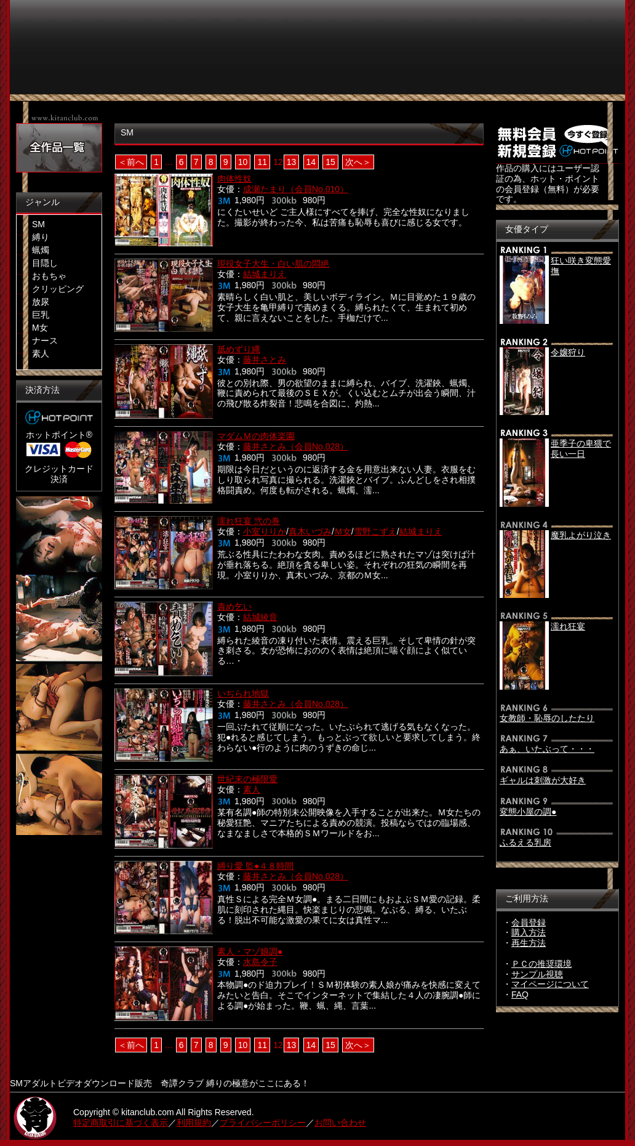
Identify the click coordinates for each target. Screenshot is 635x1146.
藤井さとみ (264, 360)
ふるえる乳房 (525, 842)
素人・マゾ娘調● (249, 951)
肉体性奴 (234, 179)
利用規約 (194, 1123)
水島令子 (260, 962)
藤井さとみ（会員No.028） (295, 446)
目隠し (45, 263)
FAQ (520, 994)
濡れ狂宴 (568, 626)
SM (38, 224)
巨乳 (40, 315)
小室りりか (264, 531)
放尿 (40, 302)
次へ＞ (358, 162)
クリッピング (58, 289)
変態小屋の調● (528, 812)
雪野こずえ (375, 531)
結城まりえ (264, 274)
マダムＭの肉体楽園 (256, 436)
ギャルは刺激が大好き (543, 780)
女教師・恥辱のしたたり (547, 718)
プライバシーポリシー (263, 1123)
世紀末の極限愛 (247, 779)
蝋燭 (40, 250)
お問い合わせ (340, 1123)
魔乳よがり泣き (581, 535)
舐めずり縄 (238, 349)
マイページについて (550, 984)
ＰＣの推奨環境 (541, 964)
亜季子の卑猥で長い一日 (581, 448)
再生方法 (528, 943)
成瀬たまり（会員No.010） (295, 189)
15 (330, 162)
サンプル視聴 (537, 974)
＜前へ (131, 162)
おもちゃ (49, 276)
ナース (45, 340)
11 (262, 162)
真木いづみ (310, 531)
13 (292, 162)
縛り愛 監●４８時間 (255, 866)
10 (243, 162)
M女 (40, 328)
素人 (40, 353)
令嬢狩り (568, 352)
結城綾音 (260, 617)
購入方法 (528, 932)
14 (311, 162)
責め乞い (234, 606)
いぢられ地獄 (243, 693)
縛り (40, 237)
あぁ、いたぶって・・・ (547, 749)
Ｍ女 (342, 531)
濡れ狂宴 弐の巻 (248, 521)
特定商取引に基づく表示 (120, 1123)
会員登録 (528, 922)
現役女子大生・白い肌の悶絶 (273, 263)
